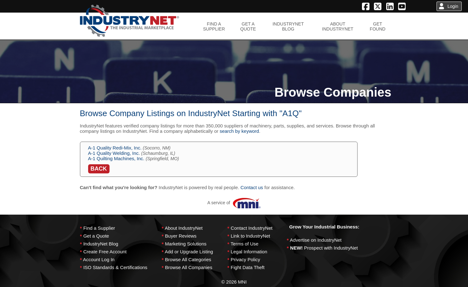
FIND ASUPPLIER (214, 26)
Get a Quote (96, 236)
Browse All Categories (188, 259)
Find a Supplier (99, 228)
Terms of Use (244, 243)
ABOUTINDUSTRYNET (337, 26)
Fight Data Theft (247, 267)
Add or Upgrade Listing (189, 251)
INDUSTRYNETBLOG (288, 26)
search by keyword (239, 131)
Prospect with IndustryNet (331, 247)
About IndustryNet (183, 228)
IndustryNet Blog (100, 243)
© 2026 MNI (233, 281)
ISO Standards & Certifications (115, 267)
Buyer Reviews (180, 236)
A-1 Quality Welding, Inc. (114, 153)
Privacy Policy (245, 259)
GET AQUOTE (248, 26)
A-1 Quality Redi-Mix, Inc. (115, 147)
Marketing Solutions (185, 243)
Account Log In (99, 259)
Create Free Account (105, 251)
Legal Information (249, 251)
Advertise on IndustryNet (315, 240)
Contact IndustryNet (252, 228)
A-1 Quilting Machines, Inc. (116, 158)
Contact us (251, 187)
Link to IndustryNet (250, 236)
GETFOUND (378, 26)
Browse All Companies (188, 267)
